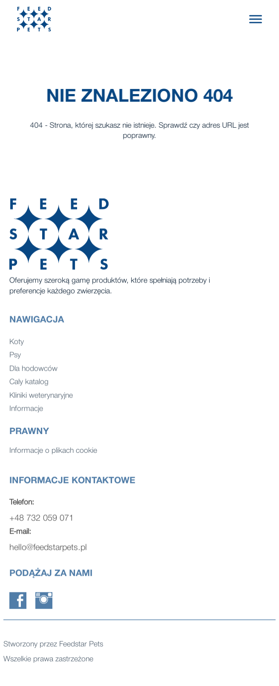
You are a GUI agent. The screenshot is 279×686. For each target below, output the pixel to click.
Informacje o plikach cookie (53, 452)
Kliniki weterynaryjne (41, 398)
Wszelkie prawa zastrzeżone (48, 660)
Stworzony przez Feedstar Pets (53, 645)
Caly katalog (29, 385)
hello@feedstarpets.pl (48, 551)
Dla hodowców (33, 372)
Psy (15, 358)
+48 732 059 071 (41, 522)
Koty (16, 345)
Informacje (26, 412)
